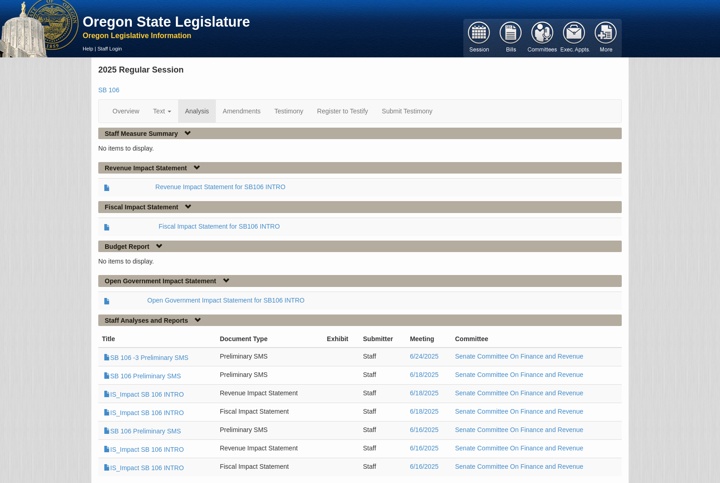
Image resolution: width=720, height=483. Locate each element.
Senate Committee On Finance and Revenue (519, 356)
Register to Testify (342, 111)
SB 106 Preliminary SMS (142, 376)
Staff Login (109, 48)
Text (162, 111)
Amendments (241, 111)
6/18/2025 (424, 374)
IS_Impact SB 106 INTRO (144, 394)
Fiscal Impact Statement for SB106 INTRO (219, 226)
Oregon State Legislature (166, 21)
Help (88, 48)
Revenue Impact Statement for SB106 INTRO (220, 187)
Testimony (289, 111)
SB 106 (108, 90)
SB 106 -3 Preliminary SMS (146, 357)
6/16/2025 (424, 429)
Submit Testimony (407, 111)
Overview (125, 111)
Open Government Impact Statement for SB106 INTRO (225, 300)
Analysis (197, 111)
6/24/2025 (424, 356)
